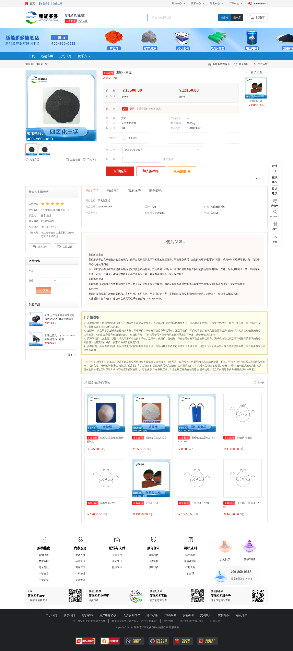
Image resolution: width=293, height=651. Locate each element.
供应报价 (154, 567)
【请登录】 (44, 3)
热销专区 (47, 56)
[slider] (58, 204)
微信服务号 (217, 591)
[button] (127, 159)
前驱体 (29, 64)
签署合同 (44, 561)
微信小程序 (95, 591)
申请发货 (44, 573)
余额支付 (117, 561)
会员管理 (80, 580)
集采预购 (182, 171)
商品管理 (80, 567)
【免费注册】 (57, 3)
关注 (85, 20)
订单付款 (44, 567)
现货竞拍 (154, 561)
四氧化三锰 (41, 64)
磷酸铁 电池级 (237, 437)
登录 (131, 108)
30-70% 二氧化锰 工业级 (242, 504)
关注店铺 (260, 64)
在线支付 (117, 554)
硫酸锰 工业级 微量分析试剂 (105, 439)
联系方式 (84, 56)
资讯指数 (154, 554)
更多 (72, 354)
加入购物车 (151, 171)
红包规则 (190, 567)
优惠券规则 (190, 561)
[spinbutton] (140, 159)
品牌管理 (80, 561)
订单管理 (80, 573)
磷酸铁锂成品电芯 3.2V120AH (196, 439)
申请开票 (44, 580)
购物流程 (44, 554)
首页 (31, 56)
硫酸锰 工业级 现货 (149, 437)
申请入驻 (80, 554)
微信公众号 (156, 591)
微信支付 (117, 567)
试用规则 (190, 554)
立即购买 (120, 171)
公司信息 (65, 56)
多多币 (190, 573)
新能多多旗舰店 (221, 64)
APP (30, 591)
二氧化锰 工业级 (193, 503)
